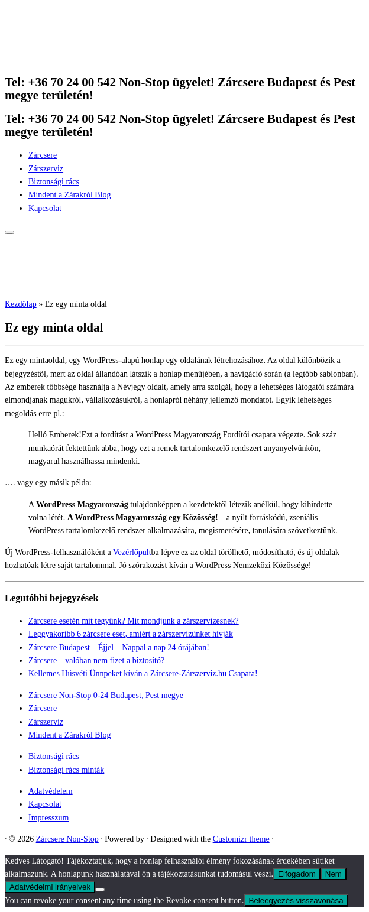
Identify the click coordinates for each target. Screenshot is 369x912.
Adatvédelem (50, 791)
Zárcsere (42, 155)
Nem (333, 873)
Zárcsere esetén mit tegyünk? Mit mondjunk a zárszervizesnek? (133, 620)
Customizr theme (241, 839)
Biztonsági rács (53, 181)
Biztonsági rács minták (66, 769)
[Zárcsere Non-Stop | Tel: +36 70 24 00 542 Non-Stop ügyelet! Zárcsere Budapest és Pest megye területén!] (79, 58)
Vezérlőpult (132, 552)
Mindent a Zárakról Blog (69, 194)
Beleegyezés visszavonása (296, 900)
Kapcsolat (45, 208)
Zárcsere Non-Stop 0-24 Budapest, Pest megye (105, 695)
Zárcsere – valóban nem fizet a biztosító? (96, 660)
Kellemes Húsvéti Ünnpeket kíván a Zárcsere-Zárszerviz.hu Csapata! (143, 673)
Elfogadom (297, 873)
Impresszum (48, 817)
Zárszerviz (45, 168)
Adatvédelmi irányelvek (49, 886)
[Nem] (100, 889)
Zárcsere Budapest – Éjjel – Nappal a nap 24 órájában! (118, 647)
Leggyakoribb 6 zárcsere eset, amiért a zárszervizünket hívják (130, 633)
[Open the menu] (9, 232)
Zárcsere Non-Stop (67, 839)
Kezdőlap (21, 304)
